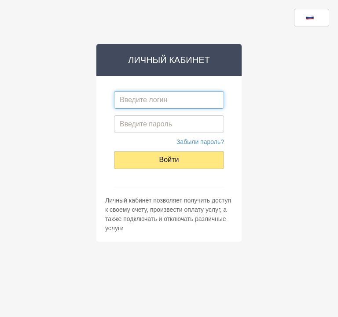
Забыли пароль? (200, 141)
